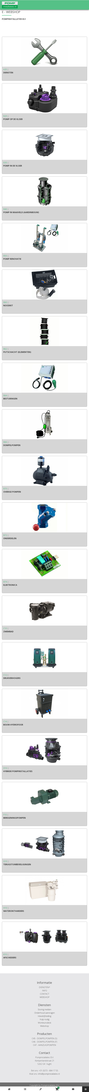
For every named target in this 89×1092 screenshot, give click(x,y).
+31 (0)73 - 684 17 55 (48, 1070)
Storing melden (44, 1009)
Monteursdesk (44, 1022)
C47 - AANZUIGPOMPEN (44, 1045)
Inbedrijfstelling (44, 1016)
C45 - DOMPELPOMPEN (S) (44, 1038)
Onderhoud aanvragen (44, 1012)
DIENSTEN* (44, 987)
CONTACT (44, 993)
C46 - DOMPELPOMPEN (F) (44, 1041)
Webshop (44, 1026)
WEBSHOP (44, 997)
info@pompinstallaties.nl (49, 1073)
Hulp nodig (44, 1019)
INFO (44, 990)
